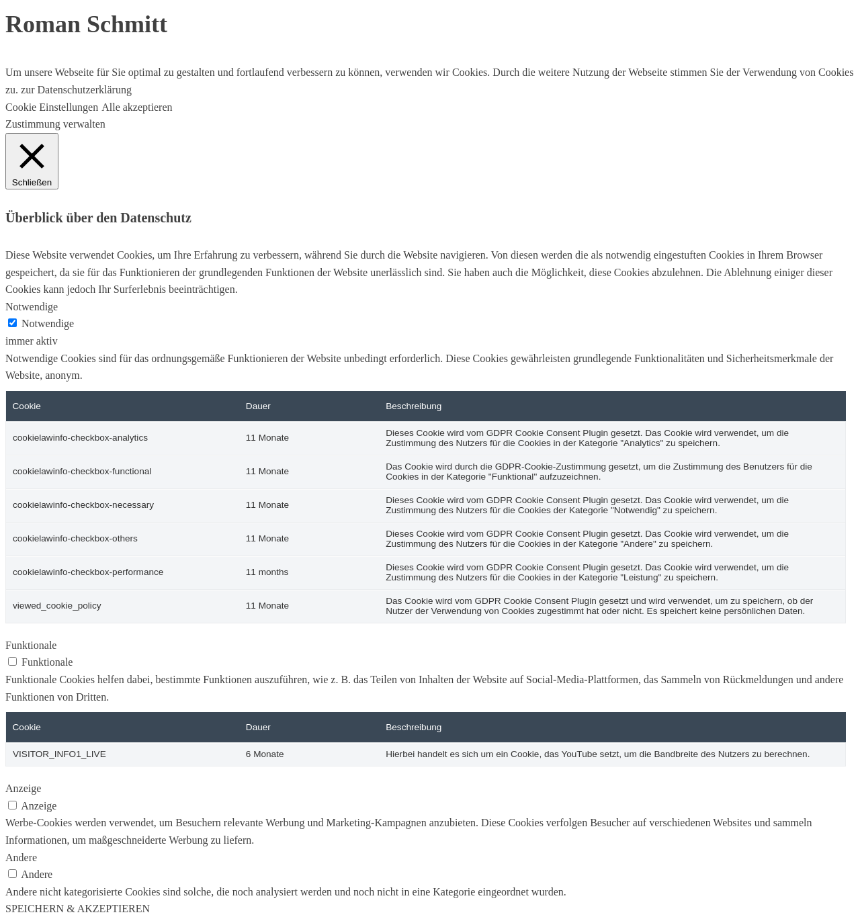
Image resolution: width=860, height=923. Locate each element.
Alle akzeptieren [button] (136, 107)
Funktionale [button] (30, 645)
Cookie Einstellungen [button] (51, 107)
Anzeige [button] (23, 788)
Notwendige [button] (31, 306)
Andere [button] (21, 857)
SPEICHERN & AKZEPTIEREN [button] (77, 908)
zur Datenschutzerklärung (75, 89)
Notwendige (48, 323)
